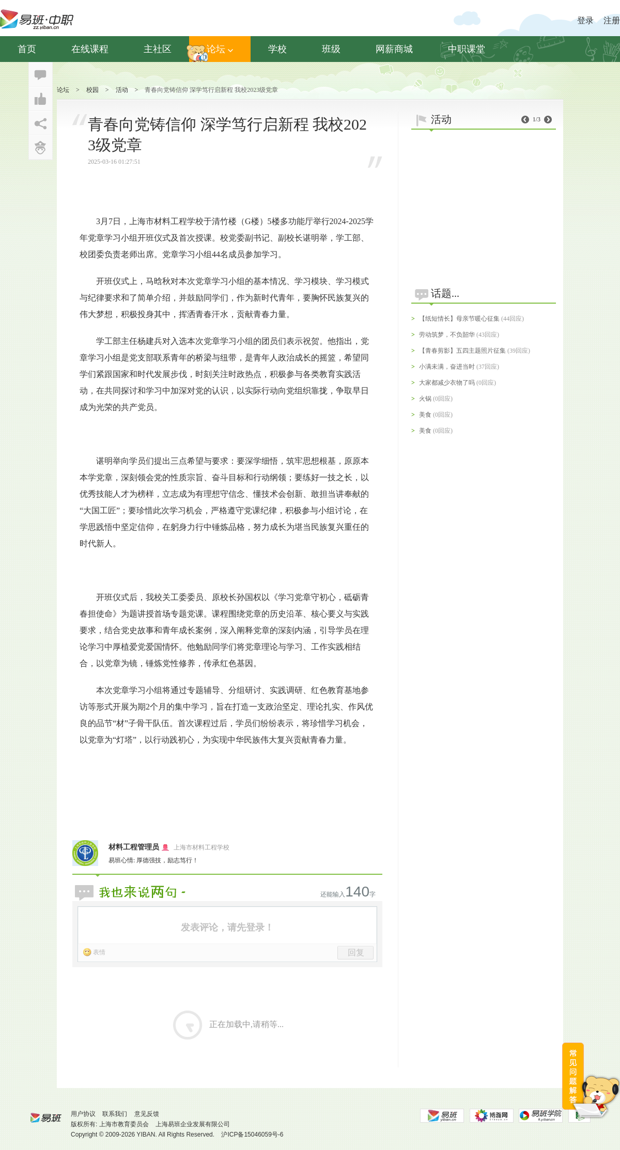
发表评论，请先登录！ (227, 927)
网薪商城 (394, 49)
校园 (92, 89)
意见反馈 (146, 1113)
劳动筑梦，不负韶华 (447, 334)
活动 (122, 89)
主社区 (158, 49)
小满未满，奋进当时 (447, 366)
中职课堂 (466, 49)
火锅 (425, 398)
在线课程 (90, 49)
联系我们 (114, 1113)
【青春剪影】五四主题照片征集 (462, 350)
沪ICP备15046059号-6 (252, 1134)
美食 (425, 414)
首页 (27, 49)
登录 (585, 20)
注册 (611, 20)
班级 (331, 49)
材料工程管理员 (134, 847)
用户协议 (83, 1113)
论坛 (220, 49)
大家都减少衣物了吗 (447, 382)
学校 (277, 49)
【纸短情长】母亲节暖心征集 (459, 318)
